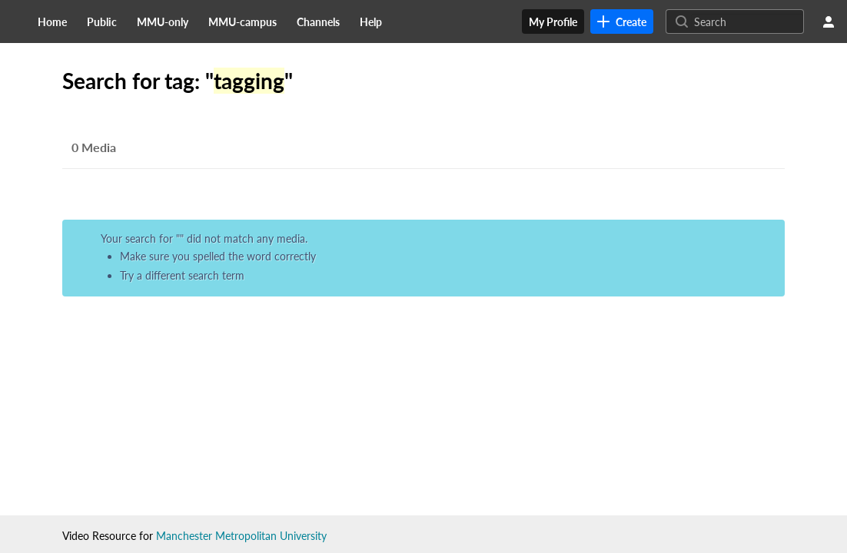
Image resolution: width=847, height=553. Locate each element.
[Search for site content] (747, 21)
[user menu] (828, 21)
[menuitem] (52, 21)
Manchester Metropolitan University (241, 535)
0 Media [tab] (93, 147)
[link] (621, 21)
